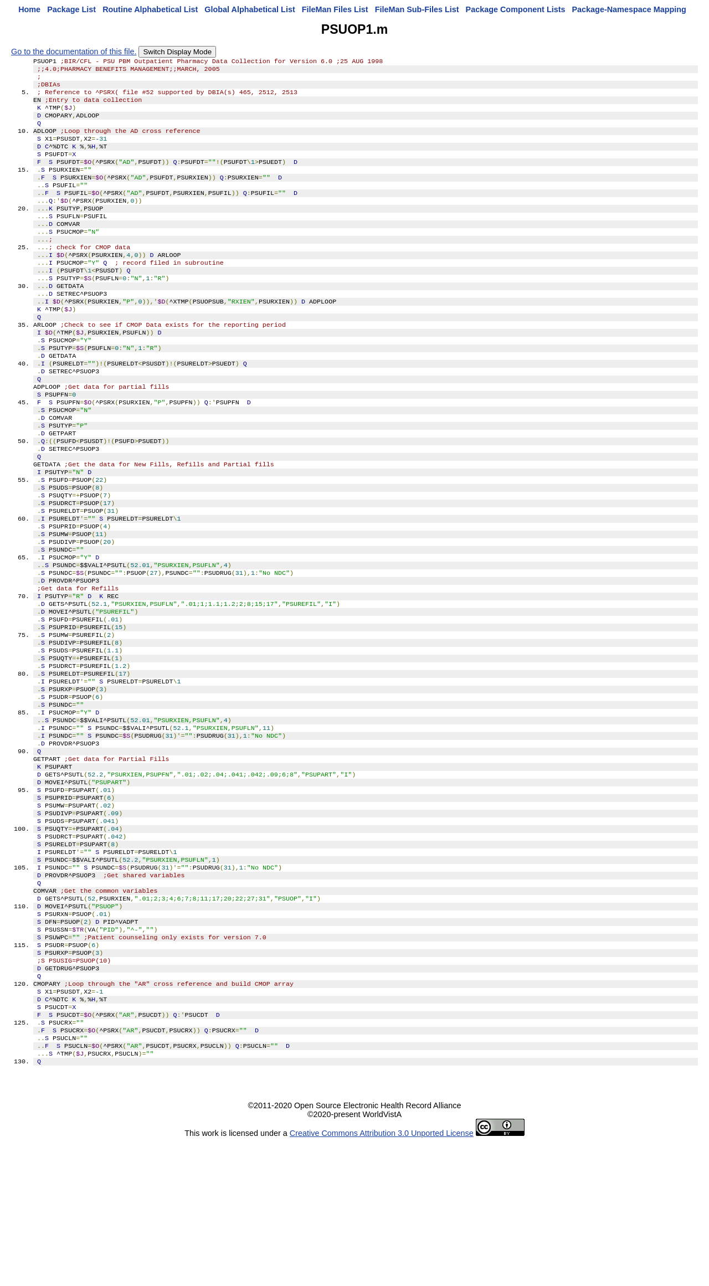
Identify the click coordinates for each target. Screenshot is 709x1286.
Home (29, 9)
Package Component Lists (516, 9)
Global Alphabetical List (249, 9)
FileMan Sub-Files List (417, 9)
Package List (71, 9)
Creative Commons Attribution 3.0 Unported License (382, 1277)
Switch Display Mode (177, 52)
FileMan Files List (335, 9)
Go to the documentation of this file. (73, 51)
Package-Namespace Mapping (629, 9)
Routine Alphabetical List (150, 9)
